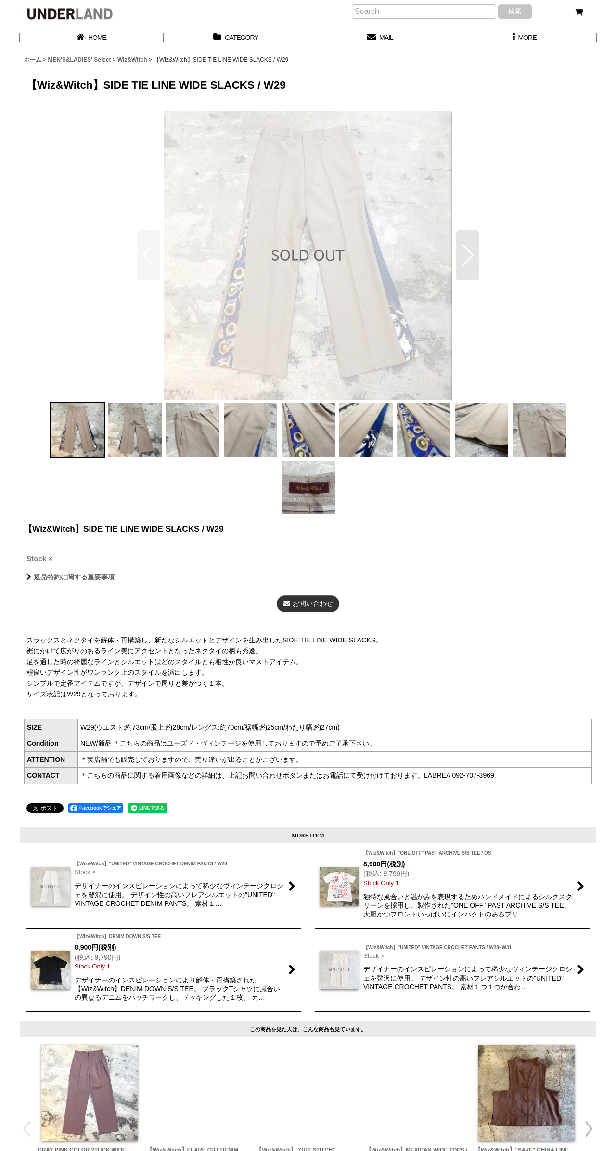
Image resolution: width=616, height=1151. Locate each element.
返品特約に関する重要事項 (70, 577)
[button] (524, 38)
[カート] (578, 12)
